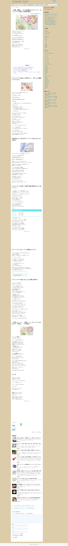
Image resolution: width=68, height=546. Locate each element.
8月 (46, 39)
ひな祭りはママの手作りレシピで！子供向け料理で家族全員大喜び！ (29, 497)
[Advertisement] (27, 55)
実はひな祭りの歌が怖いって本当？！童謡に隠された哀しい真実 (22, 506)
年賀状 (46, 73)
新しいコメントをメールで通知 (18, 533)
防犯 (45, 88)
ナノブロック (47, 58)
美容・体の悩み (47, 83)
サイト (13, 530)
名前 (13, 524)
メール (13, 527)
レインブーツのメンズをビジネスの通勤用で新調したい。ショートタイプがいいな (51, 15)
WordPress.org (47, 33)
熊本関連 (46, 78)
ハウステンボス (47, 59)
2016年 (46, 45)
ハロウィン (46, 60)
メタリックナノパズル (48, 64)
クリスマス (46, 55)
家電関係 (46, 70)
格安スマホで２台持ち (48, 75)
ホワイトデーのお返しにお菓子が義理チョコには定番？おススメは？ (29, 456)
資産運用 (46, 87)
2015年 (46, 46)
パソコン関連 (47, 63)
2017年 (46, 44)
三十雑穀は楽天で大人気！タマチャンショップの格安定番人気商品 (22, 508)
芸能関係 (46, 84)
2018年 (46, 38)
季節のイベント (38, 13)
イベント (46, 54)
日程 (45, 74)
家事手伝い (46, 69)
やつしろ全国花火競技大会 (49, 53)
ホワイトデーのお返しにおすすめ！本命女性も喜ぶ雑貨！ (27, 478)
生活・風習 (46, 79)
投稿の (47, 31)
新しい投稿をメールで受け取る (18, 535)
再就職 (46, 65)
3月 (46, 41)
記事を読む (18, 441)
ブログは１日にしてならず (20, 1)
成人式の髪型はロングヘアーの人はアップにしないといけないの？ (28, 484)
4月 (46, 40)
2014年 (46, 47)
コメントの (47, 32)
